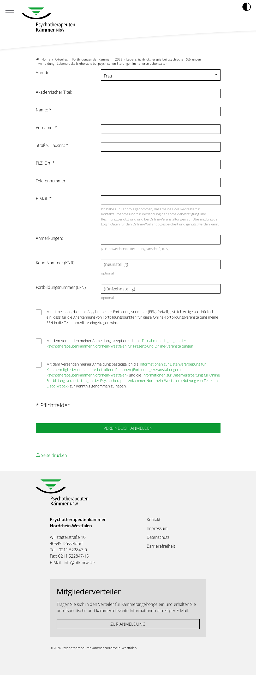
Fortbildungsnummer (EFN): (61, 287)
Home (43, 59)
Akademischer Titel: (54, 92)
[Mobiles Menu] (10, 13)
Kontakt (153, 519)
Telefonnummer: (51, 181)
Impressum (157, 528)
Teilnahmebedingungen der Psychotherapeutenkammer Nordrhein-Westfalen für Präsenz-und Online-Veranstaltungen (119, 343)
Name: (43, 110)
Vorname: (46, 127)
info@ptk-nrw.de (79, 562)
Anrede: (43, 72)
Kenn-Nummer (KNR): (55, 263)
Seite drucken (51, 455)
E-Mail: (44, 198)
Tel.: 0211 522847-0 (68, 550)
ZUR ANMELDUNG (128, 624)
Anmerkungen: (49, 238)
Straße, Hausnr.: (52, 145)
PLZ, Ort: (45, 163)
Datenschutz (158, 537)
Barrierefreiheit (161, 546)
